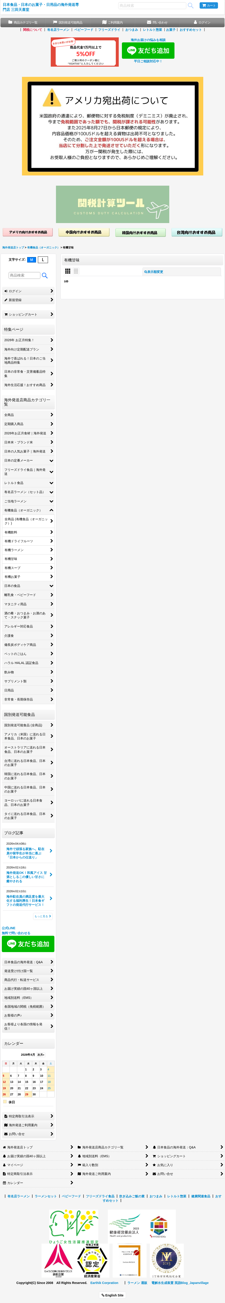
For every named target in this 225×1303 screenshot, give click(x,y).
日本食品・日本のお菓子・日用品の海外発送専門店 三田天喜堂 (41, 7)
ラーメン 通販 (137, 1283)
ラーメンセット (46, 1196)
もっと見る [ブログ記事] (42, 916)
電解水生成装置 (162, 1283)
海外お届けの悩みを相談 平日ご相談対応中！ (148, 50)
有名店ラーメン (58, 30)
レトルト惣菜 (152, 30)
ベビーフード (83, 30)
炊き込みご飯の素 (132, 1196)
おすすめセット (191, 30)
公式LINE (8, 928)
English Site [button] (112, 1295)
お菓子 (171, 30)
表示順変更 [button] (153, 272)
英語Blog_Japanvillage (191, 1283)
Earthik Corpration (104, 1283)
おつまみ (131, 30)
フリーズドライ (109, 30)
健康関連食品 (200, 1196)
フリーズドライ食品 (100, 1196)
